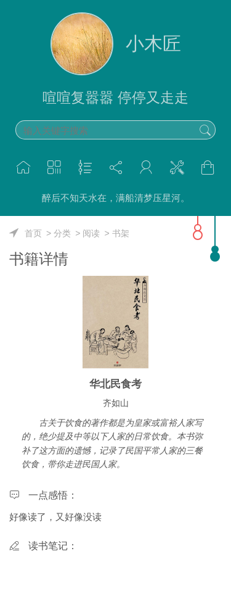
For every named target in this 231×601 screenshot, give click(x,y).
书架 (120, 233)
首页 (33, 233)
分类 (62, 233)
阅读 (91, 233)
